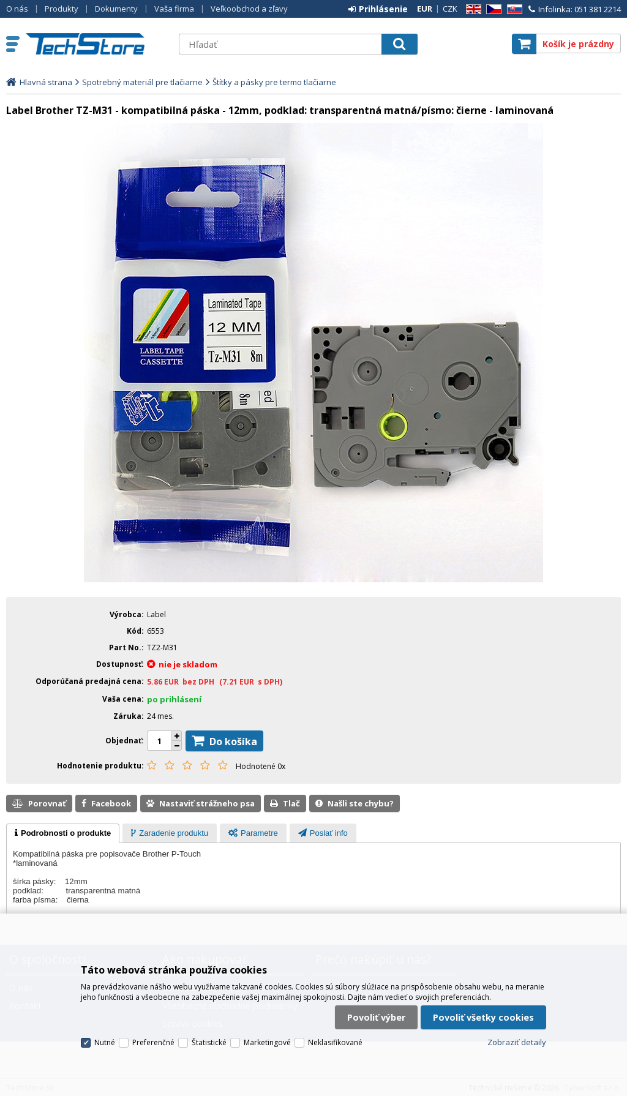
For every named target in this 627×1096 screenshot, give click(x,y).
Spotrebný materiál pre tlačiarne (142, 82)
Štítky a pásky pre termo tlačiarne (274, 82)
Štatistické (209, 1042)
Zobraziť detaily (516, 1042)
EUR (424, 8)
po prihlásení (174, 699)
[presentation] (63, 833)
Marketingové (267, 1042)
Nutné (104, 1042)
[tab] (62, 833)
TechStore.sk (96, 43)
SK (512, 9)
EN (471, 9)
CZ (492, 9)
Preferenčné (153, 1042)
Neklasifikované (335, 1042)
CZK (450, 8)
